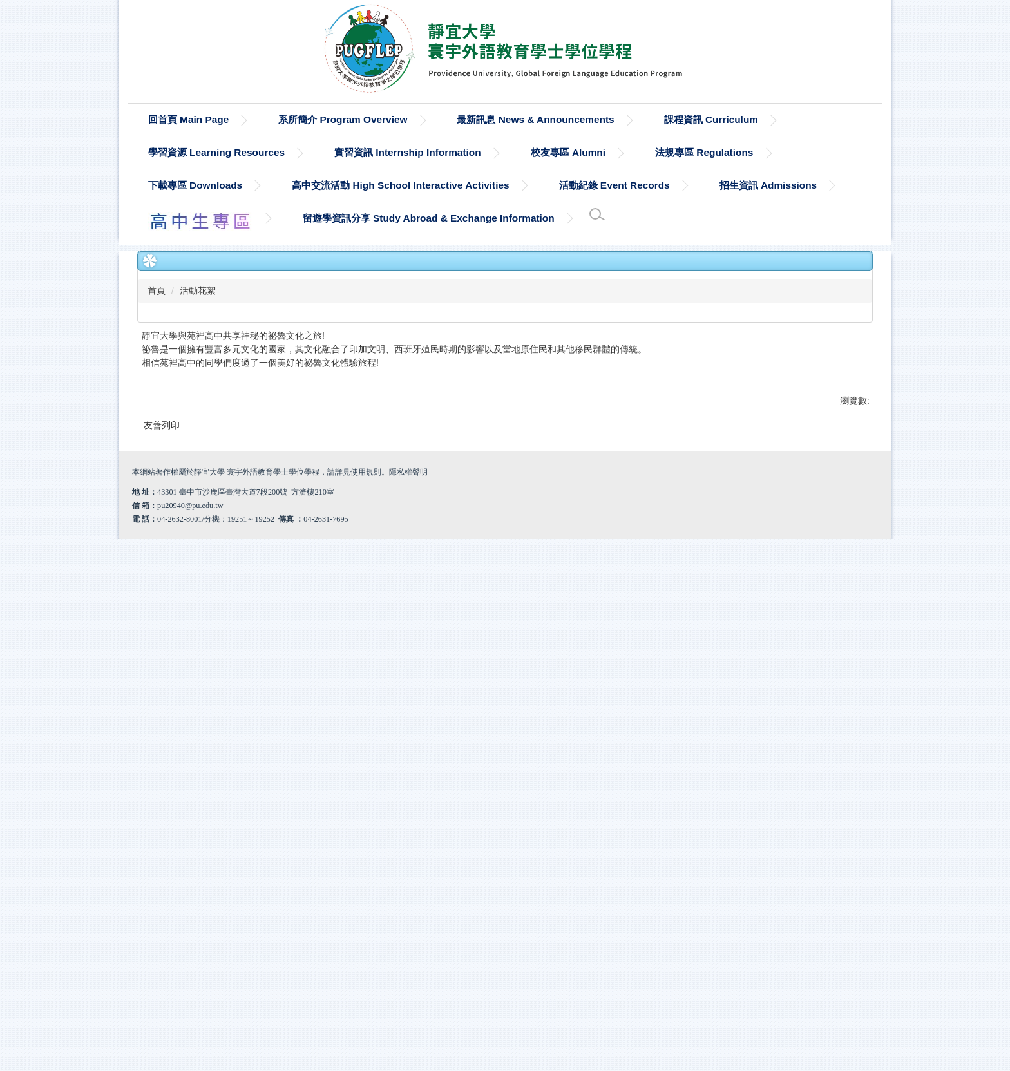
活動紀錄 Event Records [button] (614, 185)
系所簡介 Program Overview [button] (342, 119)
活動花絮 (198, 290)
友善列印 (162, 921)
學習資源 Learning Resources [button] (216, 152)
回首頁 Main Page (188, 119)
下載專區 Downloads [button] (195, 185)
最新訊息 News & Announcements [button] (535, 119)
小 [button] (811, 340)
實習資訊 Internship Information (407, 152)
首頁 (157, 290)
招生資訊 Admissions (768, 185)
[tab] (484, 818)
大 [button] (861, 340)
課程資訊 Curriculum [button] (711, 119)
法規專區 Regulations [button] (704, 152)
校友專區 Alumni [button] (568, 152)
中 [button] (836, 340)
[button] (153, 589)
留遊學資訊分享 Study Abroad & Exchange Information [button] (429, 218)
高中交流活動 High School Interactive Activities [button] (400, 185)
